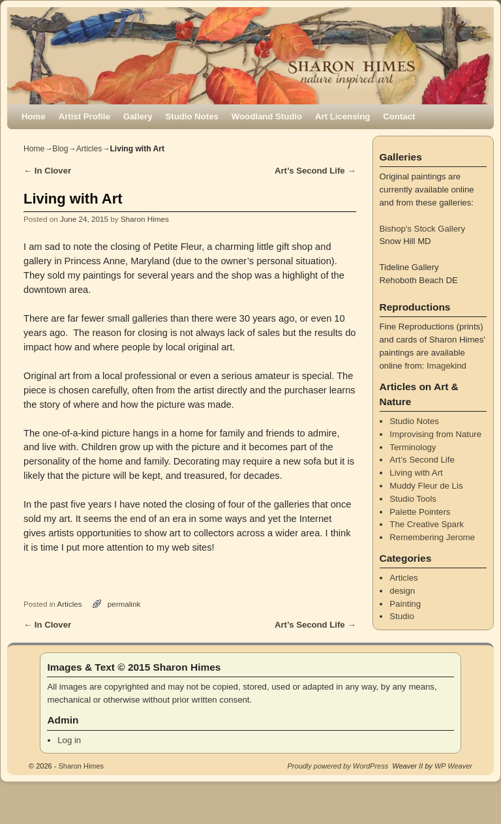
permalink (124, 604)
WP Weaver (453, 766)
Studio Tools (412, 499)
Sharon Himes (145, 219)
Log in (69, 740)
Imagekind (446, 366)
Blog (60, 148)
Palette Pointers (419, 512)
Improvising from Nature (435, 434)
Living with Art (415, 473)
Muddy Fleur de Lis (426, 486)
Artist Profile (84, 116)
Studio (401, 616)
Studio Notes (192, 116)
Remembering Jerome (431, 537)
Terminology (412, 447)
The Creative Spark (426, 524)
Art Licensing (342, 116)
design (402, 591)
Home (34, 116)
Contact (399, 116)
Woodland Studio (267, 116)
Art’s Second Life (315, 170)
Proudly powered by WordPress (338, 766)
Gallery (138, 116)
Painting (405, 604)
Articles (89, 148)
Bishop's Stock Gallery (423, 229)
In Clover (47, 170)
